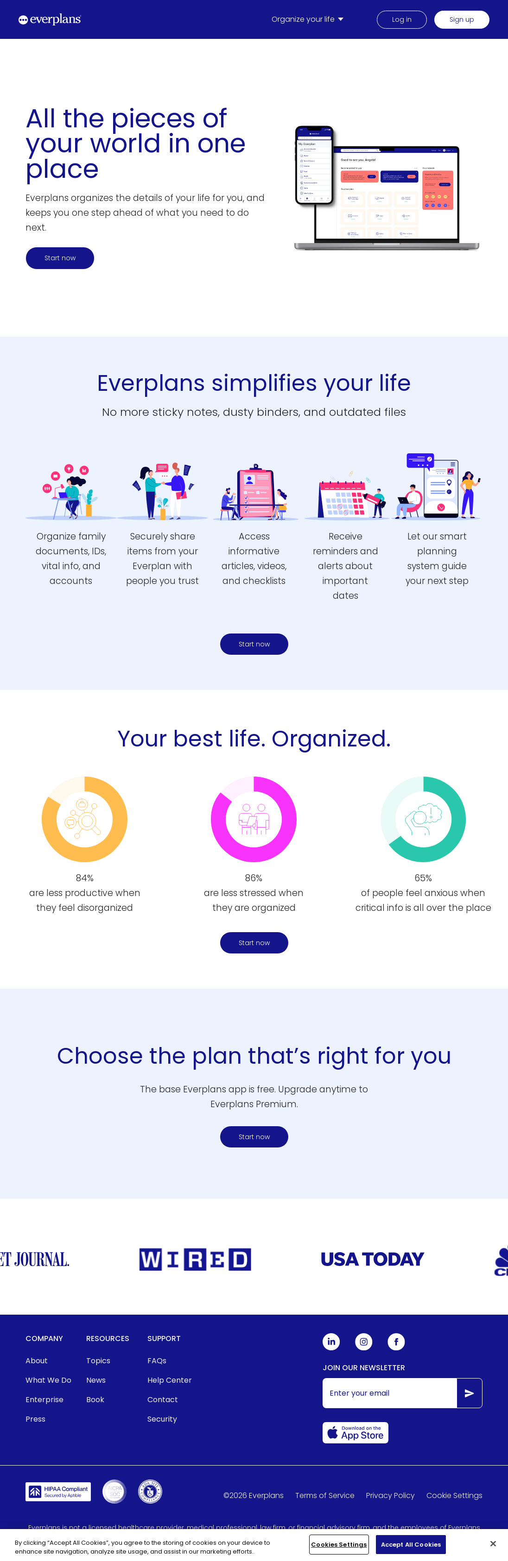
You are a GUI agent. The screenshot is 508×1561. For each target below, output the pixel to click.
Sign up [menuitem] (462, 19)
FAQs (156, 1360)
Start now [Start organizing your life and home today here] (254, 942)
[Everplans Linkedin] (331, 1348)
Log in (402, 19)
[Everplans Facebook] (396, 1348)
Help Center (169, 1380)
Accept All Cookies (411, 1548)
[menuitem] (309, 19)
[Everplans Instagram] (364, 1348)
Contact (162, 1399)
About (36, 1360)
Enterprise (44, 1399)
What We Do (48, 1380)
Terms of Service (325, 1495)
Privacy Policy (390, 1495)
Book (95, 1399)
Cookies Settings (339, 1548)
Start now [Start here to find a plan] (60, 258)
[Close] (493, 1547)
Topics (98, 1360)
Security (162, 1419)
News (96, 1380)
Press (35, 1419)
